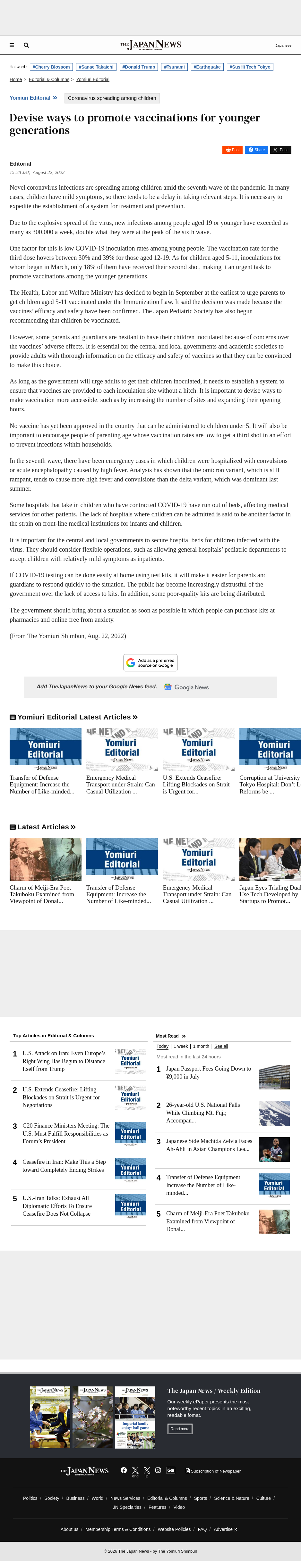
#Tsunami (174, 67)
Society (51, 1498)
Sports (200, 1498)
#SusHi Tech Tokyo (250, 67)
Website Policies (174, 1529)
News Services (125, 1498)
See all (221, 1046)
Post (236, 150)
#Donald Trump (139, 67)
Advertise (225, 1529)
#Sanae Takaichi (96, 67)
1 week (181, 1046)
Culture (263, 1498)
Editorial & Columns (167, 1498)
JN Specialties (127, 1507)
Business (75, 1498)
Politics (30, 1498)
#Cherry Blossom (51, 67)
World (98, 1498)
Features (158, 1507)
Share (259, 150)
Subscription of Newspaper (213, 1471)
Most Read (167, 1036)
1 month (201, 1046)
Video (179, 1507)
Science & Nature (231, 1498)
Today (162, 1046)
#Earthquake (207, 67)
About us (70, 1529)
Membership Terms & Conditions (117, 1529)
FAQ (202, 1529)
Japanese (283, 45)
